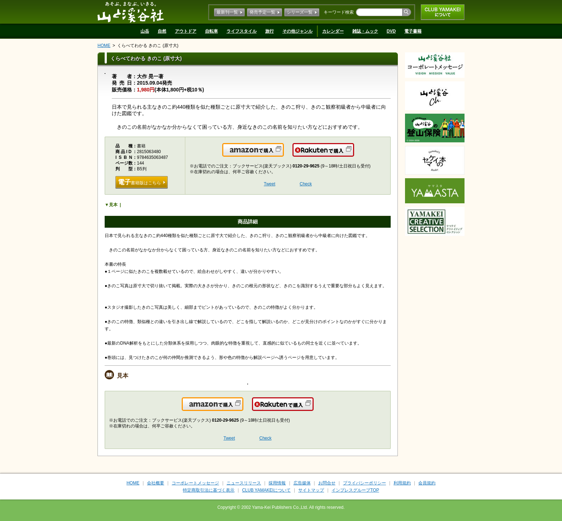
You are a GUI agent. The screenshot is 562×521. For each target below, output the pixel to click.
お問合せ (326, 483)
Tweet (269, 183)
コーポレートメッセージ (195, 483)
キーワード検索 (339, 12)
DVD (391, 31)
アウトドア (185, 31)
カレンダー (333, 31)
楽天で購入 (353, 154)
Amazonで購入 (283, 154)
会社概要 (155, 483)
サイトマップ (311, 490)
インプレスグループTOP (355, 490)
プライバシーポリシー (364, 483)
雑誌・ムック (365, 31)
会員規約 (426, 483)
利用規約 (402, 483)
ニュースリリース (244, 483)
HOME (103, 45)
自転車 (211, 31)
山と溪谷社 (130, 12)
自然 (162, 31)
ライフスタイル (242, 31)
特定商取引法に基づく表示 (208, 490)
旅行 (269, 31)
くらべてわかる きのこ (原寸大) (147, 45)
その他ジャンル (297, 31)
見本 (113, 204)
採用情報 (277, 483)
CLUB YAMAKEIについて (443, 12)
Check (306, 183)
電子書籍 (413, 31)
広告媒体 (302, 483)
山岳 (144, 31)
